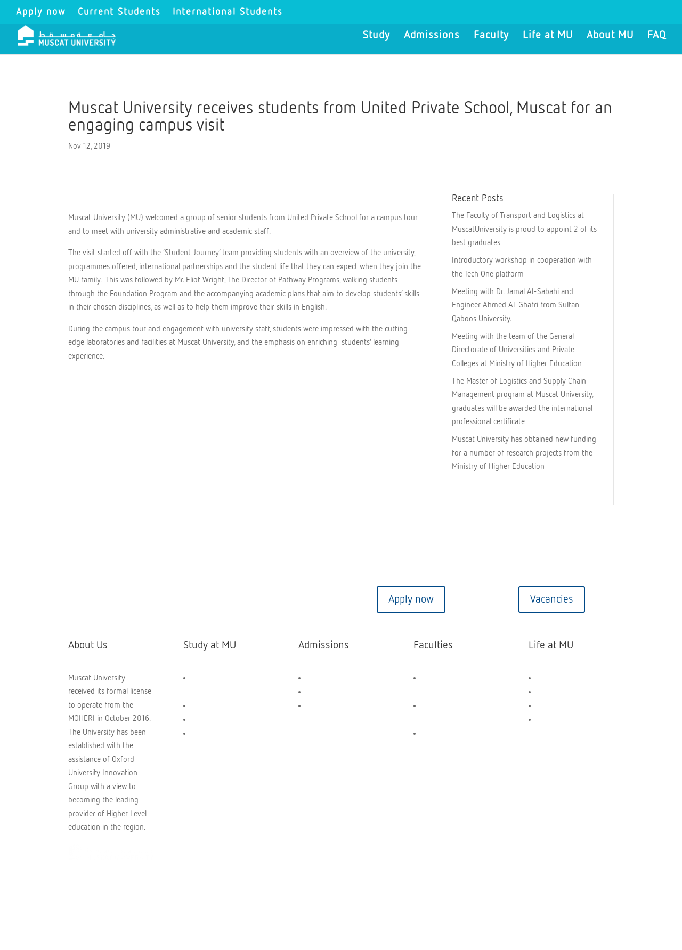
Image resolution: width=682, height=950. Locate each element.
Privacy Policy (276, 894)
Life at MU (548, 35)
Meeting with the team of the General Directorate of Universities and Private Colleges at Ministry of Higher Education (517, 350)
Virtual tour (271, 599)
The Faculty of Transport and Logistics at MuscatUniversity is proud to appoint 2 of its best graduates (524, 229)
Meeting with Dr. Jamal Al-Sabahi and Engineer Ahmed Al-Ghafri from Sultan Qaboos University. (515, 305)
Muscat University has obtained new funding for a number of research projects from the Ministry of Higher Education (524, 452)
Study (376, 35)
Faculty (491, 35)
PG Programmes (217, 720)
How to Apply (328, 692)
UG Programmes (218, 706)
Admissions (432, 35)
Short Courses (214, 733)
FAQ (656, 35)
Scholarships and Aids (341, 678)
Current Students (119, 12)
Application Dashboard (343, 706)
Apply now (41, 12)
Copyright (93, 894)
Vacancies (551, 599)
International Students (228, 12)
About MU (610, 35)
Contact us (130, 599)
